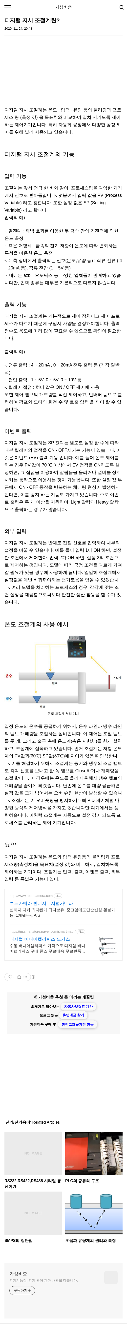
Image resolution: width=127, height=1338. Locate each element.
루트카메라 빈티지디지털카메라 (41, 903)
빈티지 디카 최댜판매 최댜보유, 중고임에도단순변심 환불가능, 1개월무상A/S (62, 912)
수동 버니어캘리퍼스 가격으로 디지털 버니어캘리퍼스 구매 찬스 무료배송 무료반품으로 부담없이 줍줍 (47, 949)
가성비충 (63, 7)
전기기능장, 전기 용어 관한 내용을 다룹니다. (43, 1280)
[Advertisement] (63, 71)
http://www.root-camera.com (31, 896)
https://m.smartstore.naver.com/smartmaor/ (43, 931)
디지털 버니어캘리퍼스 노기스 (40, 939)
